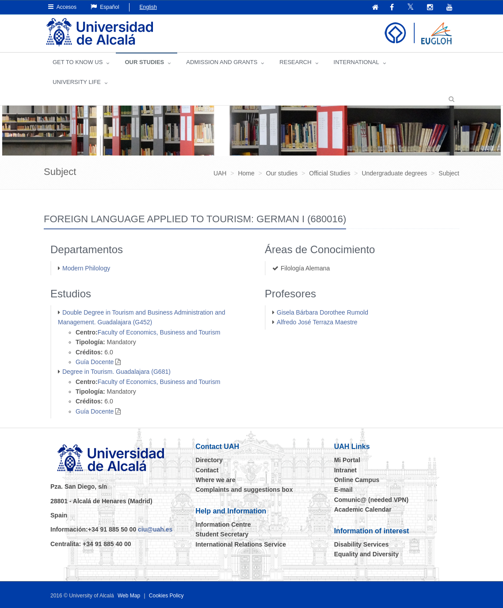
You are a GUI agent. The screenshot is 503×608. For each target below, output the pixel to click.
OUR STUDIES (144, 62)
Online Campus (357, 479)
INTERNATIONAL (356, 62)
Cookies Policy (166, 596)
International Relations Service (240, 544)
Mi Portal (347, 460)
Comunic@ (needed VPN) (371, 499)
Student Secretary (221, 534)
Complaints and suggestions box (244, 489)
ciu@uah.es (155, 529)
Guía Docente (95, 361)
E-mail (343, 489)
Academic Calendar (363, 509)
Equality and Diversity (366, 554)
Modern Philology (86, 268)
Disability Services (361, 544)
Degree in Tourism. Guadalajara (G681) (116, 371)
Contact (206, 470)
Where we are (215, 479)
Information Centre (223, 524)
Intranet (345, 470)
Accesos (62, 7)
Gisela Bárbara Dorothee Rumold (322, 312)
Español (105, 7)
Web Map (129, 596)
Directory (208, 460)
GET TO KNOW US (78, 62)
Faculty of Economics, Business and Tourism (159, 332)
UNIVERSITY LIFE (77, 82)
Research (295, 62)
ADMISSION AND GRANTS (221, 62)
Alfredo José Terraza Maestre (317, 322)
